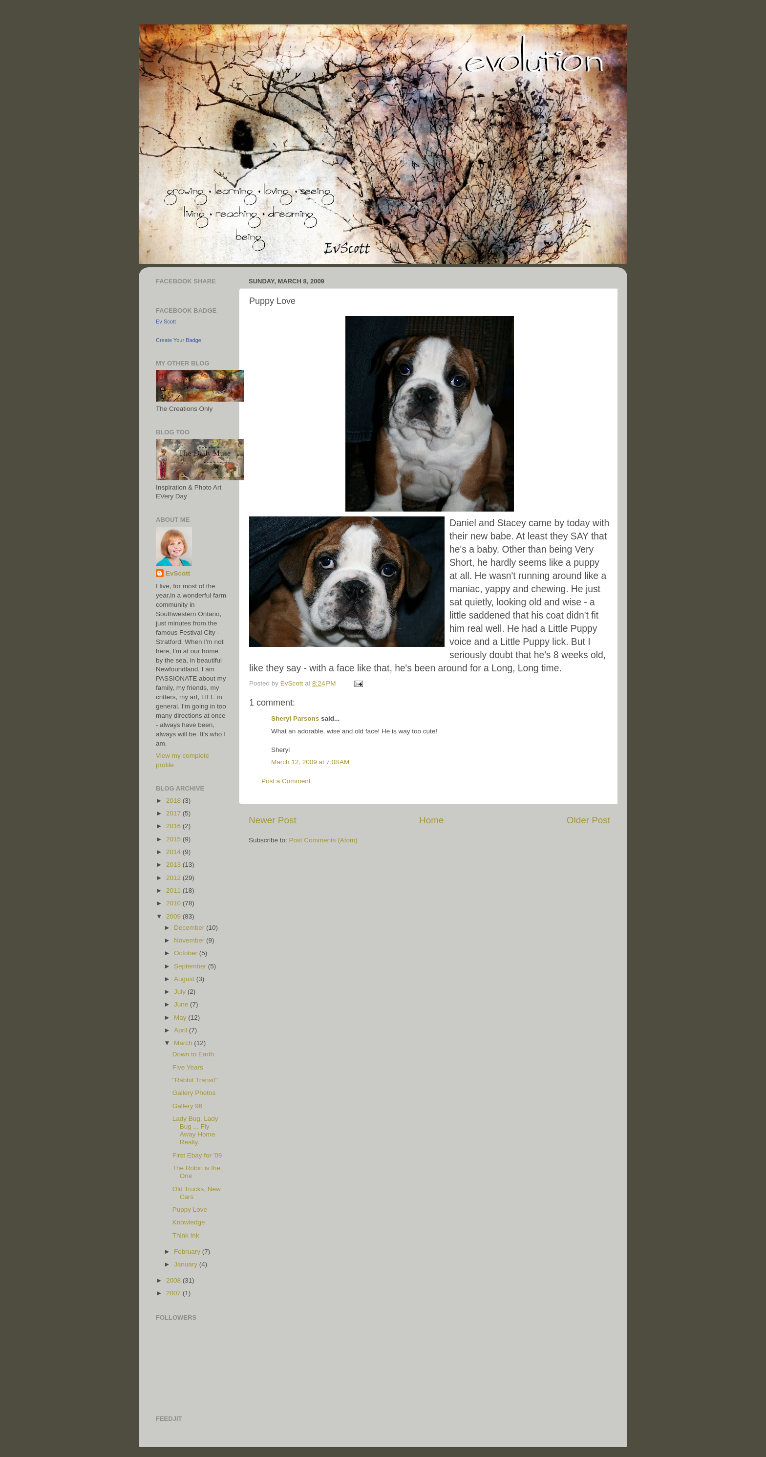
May (181, 1017)
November (190, 940)
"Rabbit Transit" (195, 1080)
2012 (174, 877)
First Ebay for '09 (197, 1155)
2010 (174, 903)
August (185, 979)
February (188, 1251)
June (182, 1004)
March (184, 1043)
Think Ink (185, 1235)
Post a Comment (286, 781)
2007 (174, 1293)
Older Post (588, 820)
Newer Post (273, 820)
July (181, 991)
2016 (174, 826)
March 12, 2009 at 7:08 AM (310, 762)
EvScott (178, 573)
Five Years (187, 1067)
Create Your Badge (178, 340)
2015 (174, 839)
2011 (174, 890)
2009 (174, 916)
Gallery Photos (194, 1092)
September (191, 966)
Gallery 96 (187, 1106)
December (190, 927)
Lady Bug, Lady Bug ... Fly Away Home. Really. (195, 1130)
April (181, 1030)
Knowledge (188, 1222)
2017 (174, 813)
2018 (174, 800)
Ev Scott (166, 321)
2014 (174, 852)
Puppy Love (189, 1209)
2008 (174, 1280)
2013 (174, 864)
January (186, 1264)
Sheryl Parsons (295, 718)
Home (431, 820)
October (186, 953)
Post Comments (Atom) (323, 840)
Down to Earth (193, 1054)
